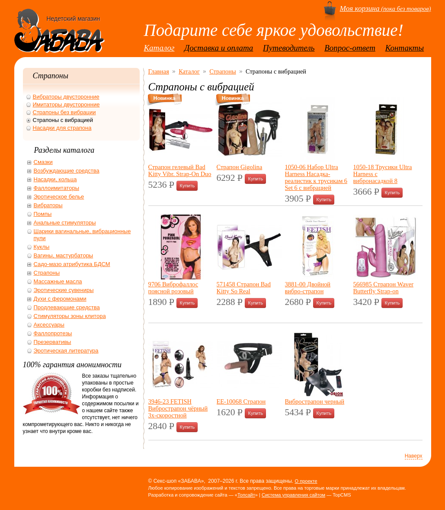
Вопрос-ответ (349, 47)
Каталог (159, 47)
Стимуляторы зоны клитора (70, 316)
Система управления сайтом (293, 494)
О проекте (306, 481)
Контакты (404, 47)
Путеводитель (288, 47)
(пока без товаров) (385, 8)
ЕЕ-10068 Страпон (241, 401)
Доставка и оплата (218, 47)
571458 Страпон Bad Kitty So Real (244, 288)
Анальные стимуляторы (65, 222)
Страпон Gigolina (240, 167)
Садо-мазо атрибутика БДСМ (72, 264)
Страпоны (222, 71)
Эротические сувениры (64, 290)
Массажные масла (58, 281)
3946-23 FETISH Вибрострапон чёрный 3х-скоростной (178, 408)
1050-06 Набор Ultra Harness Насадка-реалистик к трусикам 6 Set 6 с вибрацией (316, 177)
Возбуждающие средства (66, 170)
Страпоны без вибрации (64, 112)
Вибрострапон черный (315, 401)
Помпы (43, 214)
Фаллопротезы (53, 333)
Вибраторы (48, 205)
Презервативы (52, 342)
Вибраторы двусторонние (66, 96)
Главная (158, 71)
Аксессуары (49, 324)
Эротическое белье (59, 196)
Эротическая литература (66, 350)
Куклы (42, 247)
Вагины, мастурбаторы (63, 255)
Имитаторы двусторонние (66, 104)
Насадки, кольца (55, 179)
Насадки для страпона (62, 128)
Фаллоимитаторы (57, 188)
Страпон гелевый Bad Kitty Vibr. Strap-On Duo (179, 170)
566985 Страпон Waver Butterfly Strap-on (383, 288)
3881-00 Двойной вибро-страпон (308, 288)
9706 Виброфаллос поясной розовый (173, 288)
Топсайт (246, 494)
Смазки (43, 162)
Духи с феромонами (60, 298)
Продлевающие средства (67, 307)
